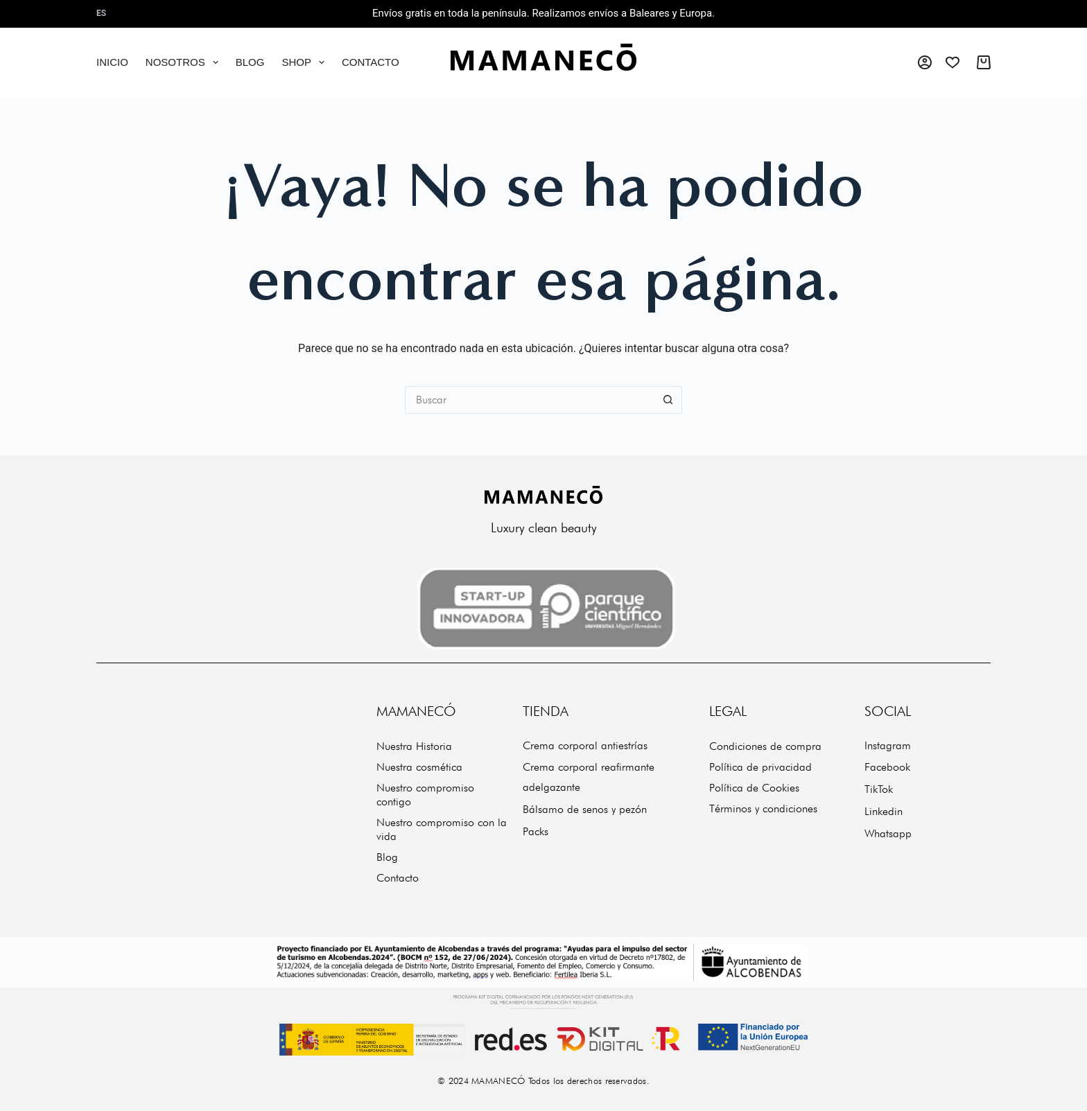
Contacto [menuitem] (370, 62)
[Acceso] (925, 62)
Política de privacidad (760, 766)
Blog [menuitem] (250, 62)
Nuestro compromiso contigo (425, 794)
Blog (387, 857)
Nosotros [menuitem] (185, 62)
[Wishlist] (952, 62)
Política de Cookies (754, 787)
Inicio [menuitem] (112, 62)
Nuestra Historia (414, 746)
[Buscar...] (529, 400)
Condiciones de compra (765, 746)
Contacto (397, 877)
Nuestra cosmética (419, 766)
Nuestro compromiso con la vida (441, 829)
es (101, 13)
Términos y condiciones (763, 808)
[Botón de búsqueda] (668, 400)
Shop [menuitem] (305, 62)
